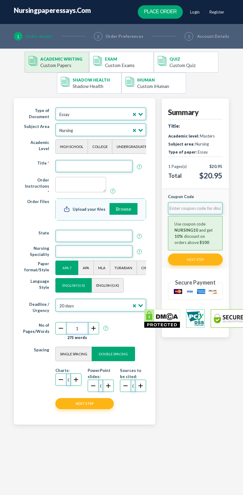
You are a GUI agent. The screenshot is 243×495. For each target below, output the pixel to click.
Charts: (62, 370)
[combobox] (100, 113)
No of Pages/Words (36, 328)
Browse (123, 209)
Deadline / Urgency (39, 307)
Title (43, 163)
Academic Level (39, 145)
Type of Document (39, 113)
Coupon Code (181, 196)
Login (195, 12)
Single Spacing (73, 354)
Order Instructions (37, 186)
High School (71, 147)
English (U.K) (107, 285)
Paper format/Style (36, 266)
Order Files (38, 201)
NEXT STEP (85, 403)
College (100, 147)
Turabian (123, 268)
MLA (102, 268)
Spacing (41, 349)
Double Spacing (113, 354)
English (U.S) (73, 285)
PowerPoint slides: (99, 373)
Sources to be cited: (130, 373)
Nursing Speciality (39, 251)
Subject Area (36, 126)
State (43, 232)
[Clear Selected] (134, 114)
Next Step (195, 259)
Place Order (160, 11)
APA (86, 268)
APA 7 (66, 268)
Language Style (39, 284)
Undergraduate (132, 147)
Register (216, 12)
